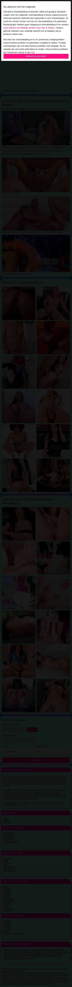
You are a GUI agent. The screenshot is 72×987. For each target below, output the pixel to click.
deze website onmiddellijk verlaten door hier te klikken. (29, 28)
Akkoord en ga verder (36, 56)
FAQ (32, 52)
